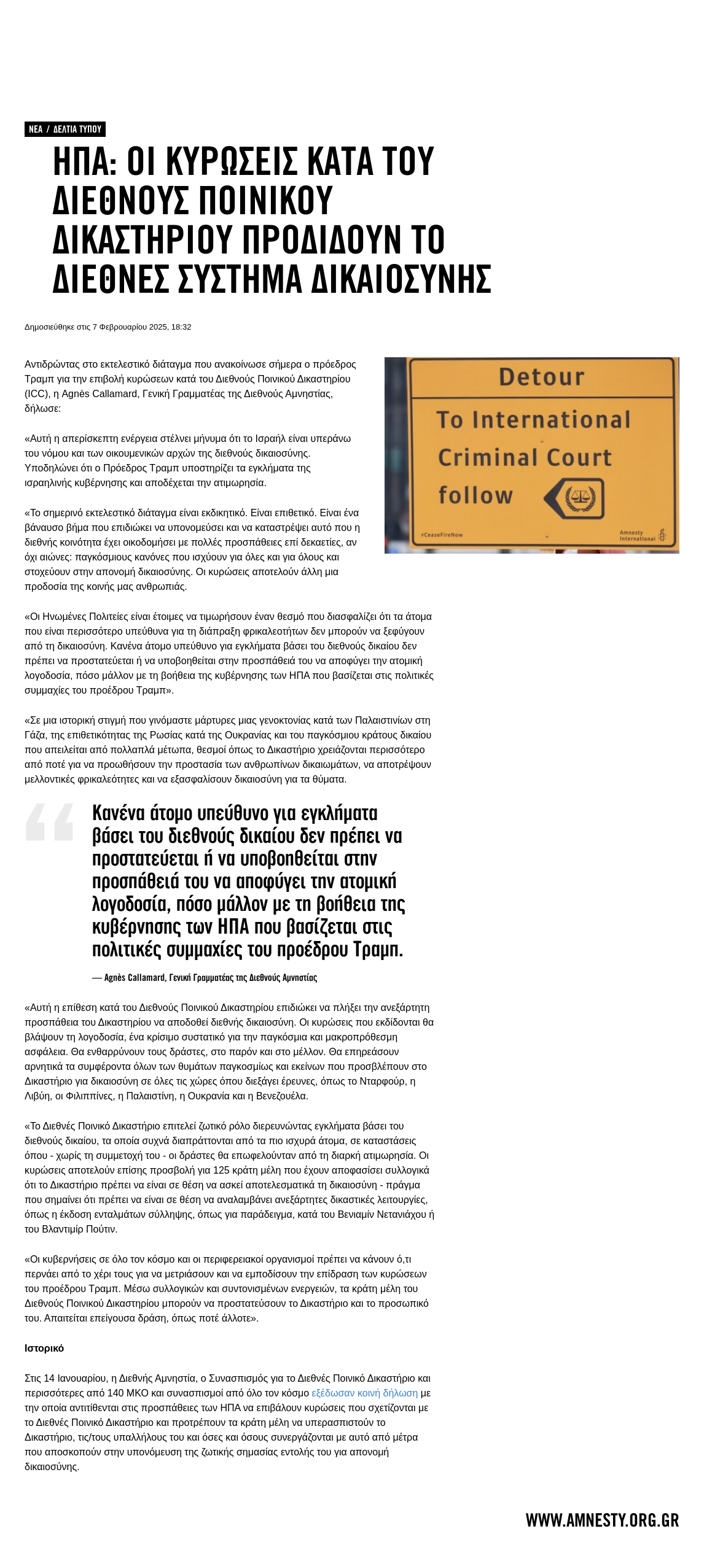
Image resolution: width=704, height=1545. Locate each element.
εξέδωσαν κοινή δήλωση (365, 1393)
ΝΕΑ (35, 129)
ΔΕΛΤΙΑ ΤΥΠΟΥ (77, 129)
